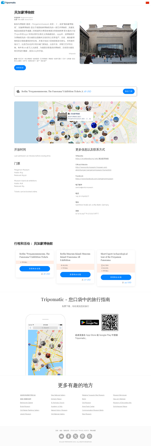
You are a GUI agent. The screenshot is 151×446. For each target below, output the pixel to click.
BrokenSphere (131, 63)
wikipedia (72, 53)
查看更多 (20, 68)
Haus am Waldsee (119, 399)
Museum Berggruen (120, 395)
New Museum (86, 414)
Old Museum (86, 403)
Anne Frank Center (88, 406)
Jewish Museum (25, 414)
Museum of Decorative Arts (122, 403)
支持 (56, 430)
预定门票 (129, 91)
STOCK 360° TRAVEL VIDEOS (79, 430)
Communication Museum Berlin (92, 410)
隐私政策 (66, 430)
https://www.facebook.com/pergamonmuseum (94, 179)
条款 (61, 430)
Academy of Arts (56, 406)
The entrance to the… (118, 63)
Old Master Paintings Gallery (29, 410)
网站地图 (93, 430)
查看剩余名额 (34, 269)
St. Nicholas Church (57, 403)
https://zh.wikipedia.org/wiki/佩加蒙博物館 (92, 159)
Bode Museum (25, 406)
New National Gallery (58, 395)
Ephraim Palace (56, 399)
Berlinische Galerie (26, 403)
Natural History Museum (59, 410)
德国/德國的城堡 (25, 399)
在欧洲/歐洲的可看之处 (28, 395)
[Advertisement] (108, 73)
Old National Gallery (58, 414)
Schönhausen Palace (120, 406)
